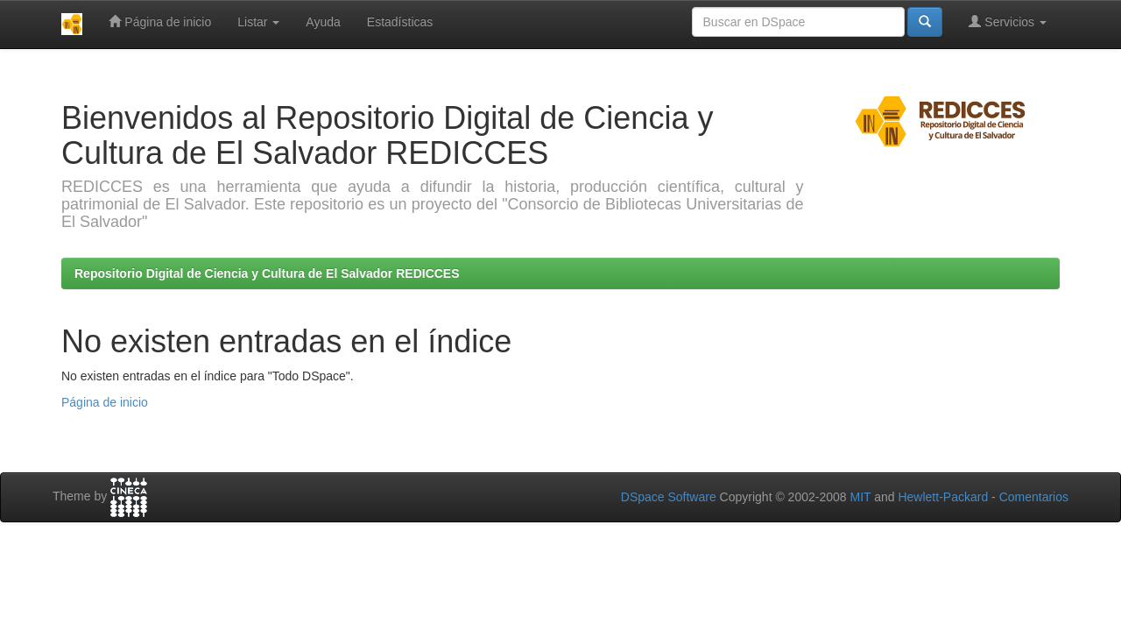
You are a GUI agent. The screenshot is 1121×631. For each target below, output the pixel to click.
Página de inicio (160, 21)
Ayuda (323, 22)
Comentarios (1033, 497)
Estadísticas (400, 22)
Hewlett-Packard (943, 497)
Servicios (1008, 21)
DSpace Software (668, 497)
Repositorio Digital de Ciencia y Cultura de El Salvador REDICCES (267, 273)
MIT (860, 497)
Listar (258, 22)
